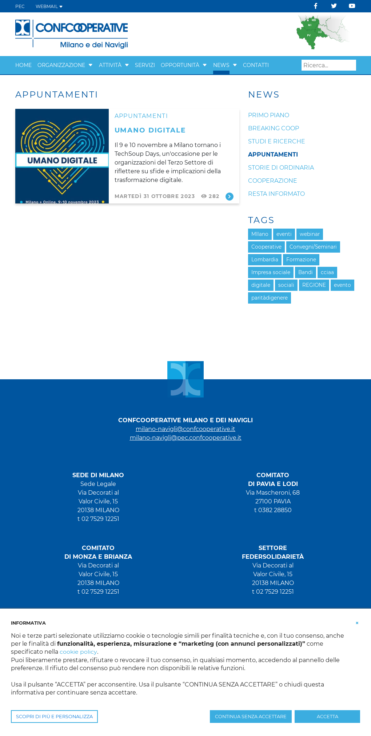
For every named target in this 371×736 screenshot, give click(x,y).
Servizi (145, 65)
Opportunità (180, 65)
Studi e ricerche (276, 141)
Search (350, 65)
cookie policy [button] (78, 651)
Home (23, 65)
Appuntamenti (141, 115)
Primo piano (268, 115)
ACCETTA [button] (327, 716)
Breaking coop (273, 128)
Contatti (256, 65)
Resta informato (276, 193)
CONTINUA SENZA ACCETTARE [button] (251, 716)
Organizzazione (61, 65)
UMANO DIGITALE (150, 130)
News (221, 65)
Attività (110, 65)
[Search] (329, 65)
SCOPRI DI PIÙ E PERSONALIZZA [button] (54, 716)
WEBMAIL (49, 6)
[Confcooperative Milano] (71, 33)
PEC (20, 6)
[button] (90, 65)
